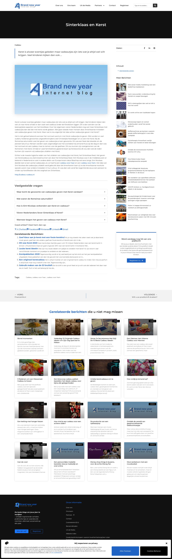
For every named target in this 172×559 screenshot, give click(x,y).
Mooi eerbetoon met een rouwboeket (137, 463)
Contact (112, 5)
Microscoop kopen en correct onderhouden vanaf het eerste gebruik (139, 124)
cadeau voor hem (88, 163)
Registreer (124, 5)
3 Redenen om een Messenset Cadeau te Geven (29, 380)
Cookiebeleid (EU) (72, 522)
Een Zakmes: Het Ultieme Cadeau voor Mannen (137, 339)
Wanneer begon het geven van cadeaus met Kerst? (61, 219)
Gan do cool (22, 462)
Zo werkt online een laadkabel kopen (141, 112)
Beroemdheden (72, 526)
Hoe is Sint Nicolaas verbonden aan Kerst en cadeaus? (61, 205)
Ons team (71, 5)
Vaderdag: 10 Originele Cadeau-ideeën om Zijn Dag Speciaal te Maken (67, 340)
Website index (71, 533)
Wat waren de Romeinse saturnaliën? (61, 198)
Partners (100, 5)
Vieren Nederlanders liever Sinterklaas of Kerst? (61, 212)
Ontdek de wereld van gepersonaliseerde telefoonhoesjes (136, 423)
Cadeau (18, 45)
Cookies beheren (154, 551)
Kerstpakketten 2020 (29, 254)
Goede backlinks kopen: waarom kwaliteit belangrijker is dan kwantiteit (88, 538)
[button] (166, 543)
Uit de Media (85, 5)
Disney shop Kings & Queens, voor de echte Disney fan (102, 463)
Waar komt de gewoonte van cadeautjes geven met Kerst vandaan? (61, 192)
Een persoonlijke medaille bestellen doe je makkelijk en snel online (66, 464)
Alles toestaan (125, 551)
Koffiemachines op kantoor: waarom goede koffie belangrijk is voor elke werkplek (141, 133)
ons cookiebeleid (56, 552)
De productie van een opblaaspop (99, 422)
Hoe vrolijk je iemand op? (137, 379)
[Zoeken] (155, 5)
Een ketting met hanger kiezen (30, 421)
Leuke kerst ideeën (28, 248)
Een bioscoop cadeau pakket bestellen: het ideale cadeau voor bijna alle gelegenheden (67, 381)
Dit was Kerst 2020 (28, 243)
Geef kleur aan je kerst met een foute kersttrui (42, 237)
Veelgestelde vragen (126, 71)
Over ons (59, 5)
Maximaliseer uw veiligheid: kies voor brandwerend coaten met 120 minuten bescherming (142, 217)
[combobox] (143, 5)
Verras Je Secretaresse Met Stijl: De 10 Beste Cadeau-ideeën (103, 339)
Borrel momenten (24, 338)
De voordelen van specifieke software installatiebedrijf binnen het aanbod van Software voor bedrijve (141, 180)
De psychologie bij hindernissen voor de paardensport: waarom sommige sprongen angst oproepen (141, 198)
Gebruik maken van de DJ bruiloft (35, 265)
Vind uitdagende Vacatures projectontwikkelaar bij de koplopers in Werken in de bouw (141, 170)
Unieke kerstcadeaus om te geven (101, 380)
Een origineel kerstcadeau (32, 260)
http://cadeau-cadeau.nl (24, 175)
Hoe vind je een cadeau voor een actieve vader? (67, 422)
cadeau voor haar (67, 163)
